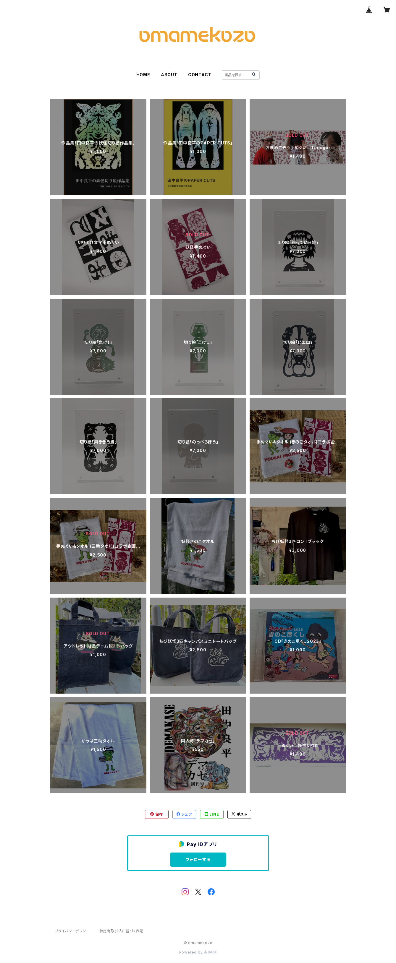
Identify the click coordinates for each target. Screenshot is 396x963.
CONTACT (199, 74)
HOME (143, 74)
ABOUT (169, 74)
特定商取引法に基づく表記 (121, 931)
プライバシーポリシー (72, 931)
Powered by (198, 952)
